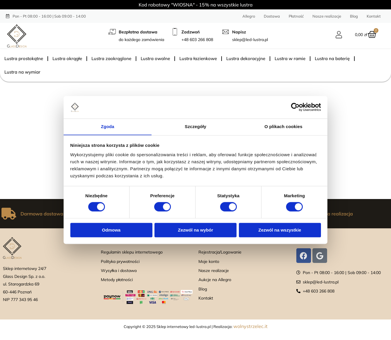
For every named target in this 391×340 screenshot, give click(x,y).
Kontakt (374, 16)
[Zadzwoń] (174, 31)
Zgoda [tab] (107, 126)
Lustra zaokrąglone (111, 58)
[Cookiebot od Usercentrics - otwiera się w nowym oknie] (295, 107)
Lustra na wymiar (22, 72)
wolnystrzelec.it (250, 326)
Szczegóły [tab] (195, 126)
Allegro (248, 16)
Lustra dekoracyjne (245, 58)
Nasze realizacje (326, 16)
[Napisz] (225, 31)
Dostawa (272, 16)
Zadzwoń (190, 32)
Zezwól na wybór (195, 230)
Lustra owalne (155, 58)
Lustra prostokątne (23, 58)
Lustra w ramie (290, 58)
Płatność (296, 16)
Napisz (239, 32)
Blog (354, 16)
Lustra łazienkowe (198, 58)
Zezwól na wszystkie (280, 230)
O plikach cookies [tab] (283, 126)
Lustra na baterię (332, 58)
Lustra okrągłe (67, 58)
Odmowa (111, 230)
